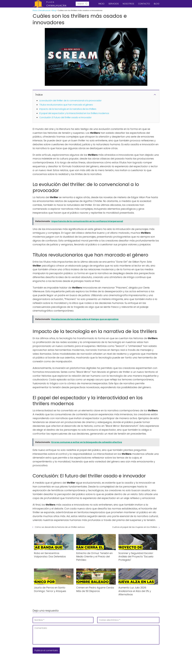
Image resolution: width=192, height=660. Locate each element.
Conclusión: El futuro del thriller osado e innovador (65, 117)
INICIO (101, 3)
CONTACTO (144, 3)
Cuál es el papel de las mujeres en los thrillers (134, 527)
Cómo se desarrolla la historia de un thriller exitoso (60, 527)
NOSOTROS (128, 3)
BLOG (156, 3)
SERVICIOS (113, 3)
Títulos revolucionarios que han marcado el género (66, 104)
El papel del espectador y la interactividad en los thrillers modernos (74, 113)
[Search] (86, 4)
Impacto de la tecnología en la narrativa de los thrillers (67, 109)
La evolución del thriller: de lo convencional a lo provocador (70, 100)
